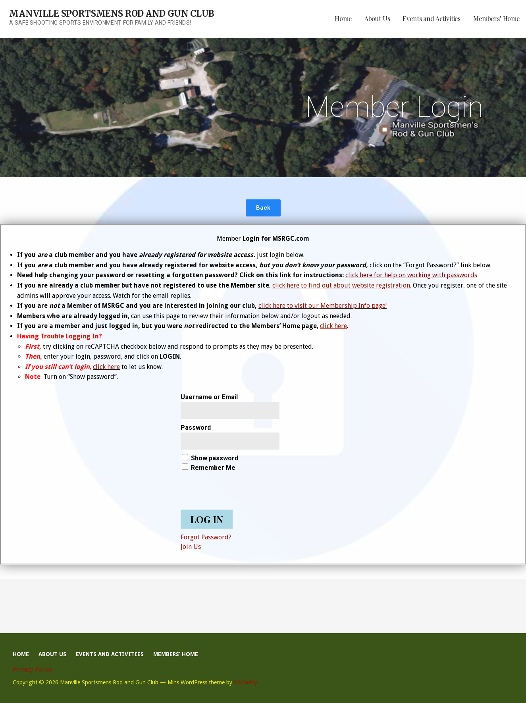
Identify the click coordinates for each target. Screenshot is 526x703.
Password (196, 427)
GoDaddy (245, 682)
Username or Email (209, 397)
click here (106, 367)
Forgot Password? (206, 537)
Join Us (191, 546)
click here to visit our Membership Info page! (322, 305)
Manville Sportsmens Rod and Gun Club (111, 13)
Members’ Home (496, 18)
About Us (377, 18)
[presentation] (241, 488)
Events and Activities (431, 18)
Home (343, 18)
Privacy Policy (32, 669)
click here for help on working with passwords (411, 275)
